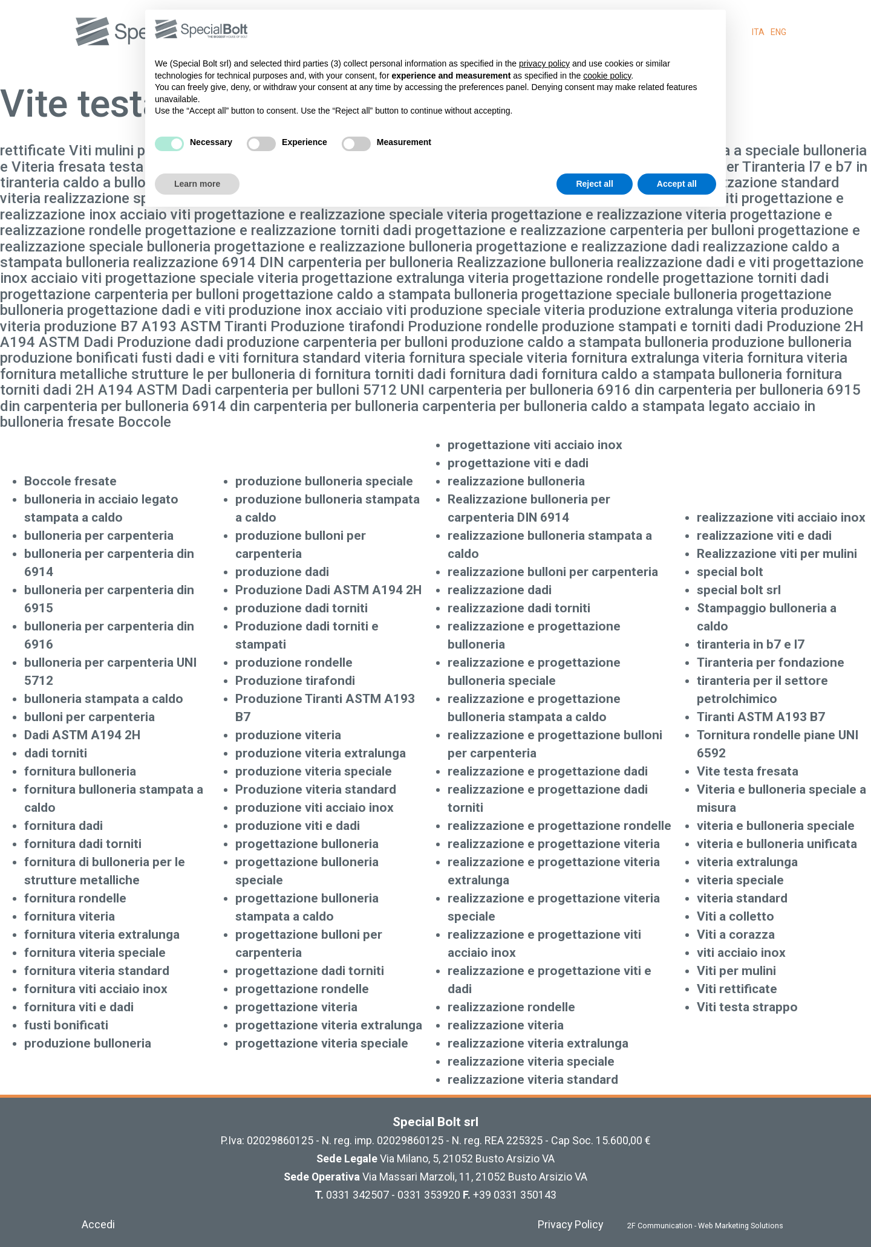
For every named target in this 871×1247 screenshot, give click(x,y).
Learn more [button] (197, 184)
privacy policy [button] (544, 63)
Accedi (98, 1224)
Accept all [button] (677, 184)
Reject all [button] (594, 184)
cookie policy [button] (607, 75)
